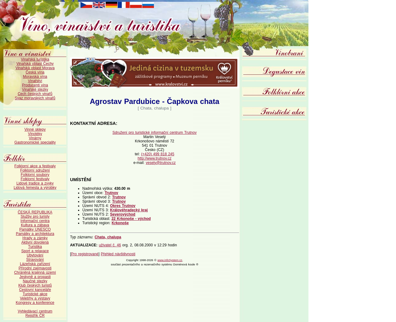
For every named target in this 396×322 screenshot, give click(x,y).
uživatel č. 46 (110, 245)
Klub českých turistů (35, 285)
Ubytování (35, 255)
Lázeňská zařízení (35, 264)
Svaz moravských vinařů (35, 98)
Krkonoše (120, 223)
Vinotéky (35, 134)
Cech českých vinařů (35, 94)
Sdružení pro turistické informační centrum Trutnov (154, 132)
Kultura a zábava (35, 225)
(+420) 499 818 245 (157, 154)
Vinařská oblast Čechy (34, 64)
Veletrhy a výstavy (35, 298)
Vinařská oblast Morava (34, 68)
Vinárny (35, 138)
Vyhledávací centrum (35, 311)
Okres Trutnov (122, 206)
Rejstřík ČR (35, 315)
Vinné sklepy (35, 129)
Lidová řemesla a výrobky (35, 187)
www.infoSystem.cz (170, 260)
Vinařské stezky (35, 89)
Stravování (35, 259)
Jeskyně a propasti (35, 277)
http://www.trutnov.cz (154, 158)
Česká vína (34, 72)
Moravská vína (35, 76)
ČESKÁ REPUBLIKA (35, 212)
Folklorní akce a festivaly (35, 166)
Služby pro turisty (35, 216)
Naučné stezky (35, 281)
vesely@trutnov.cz (161, 163)
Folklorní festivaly (35, 179)
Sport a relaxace (35, 251)
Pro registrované (84, 254)
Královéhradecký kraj (128, 210)
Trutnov (111, 193)
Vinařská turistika (35, 59)
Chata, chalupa (108, 237)
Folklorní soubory (35, 175)
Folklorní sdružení (35, 170)
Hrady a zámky (35, 238)
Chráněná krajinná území (35, 272)
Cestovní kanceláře (35, 290)
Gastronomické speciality (35, 142)
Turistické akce (35, 294)
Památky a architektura (35, 234)
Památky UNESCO (35, 229)
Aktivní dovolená (35, 242)
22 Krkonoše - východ (131, 219)
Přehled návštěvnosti (118, 254)
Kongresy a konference (35, 302)
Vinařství (35, 81)
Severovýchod (122, 214)
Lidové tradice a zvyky (34, 183)
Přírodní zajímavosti (34, 268)
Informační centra (35, 221)
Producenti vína (35, 85)
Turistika (35, 246)
